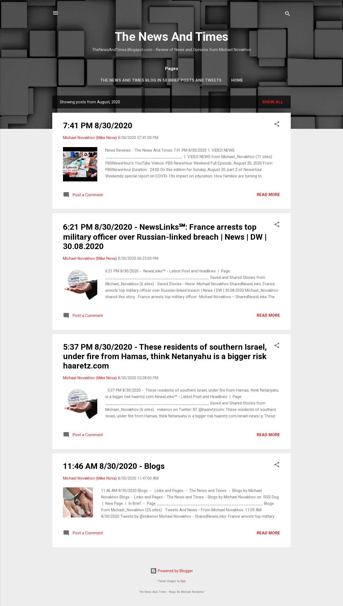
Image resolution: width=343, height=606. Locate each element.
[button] (277, 125)
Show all (272, 102)
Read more (268, 194)
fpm (183, 581)
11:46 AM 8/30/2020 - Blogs (114, 466)
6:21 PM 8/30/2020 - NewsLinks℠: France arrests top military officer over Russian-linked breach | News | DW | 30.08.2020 (165, 236)
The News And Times (171, 37)
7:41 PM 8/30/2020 (97, 125)
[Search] (287, 14)
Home (237, 80)
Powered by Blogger (171, 570)
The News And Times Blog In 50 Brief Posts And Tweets (161, 80)
